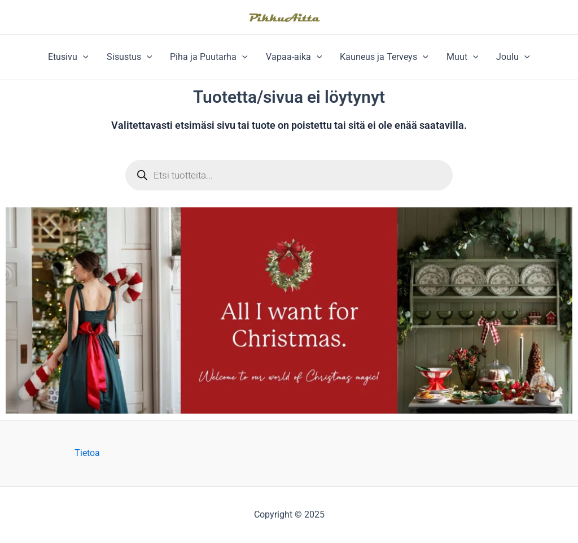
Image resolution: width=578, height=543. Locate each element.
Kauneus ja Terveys (384, 57)
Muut (462, 57)
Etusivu (68, 57)
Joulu (513, 57)
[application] (83, 57)
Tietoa (87, 453)
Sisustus (129, 57)
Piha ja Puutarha (209, 57)
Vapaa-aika (294, 57)
